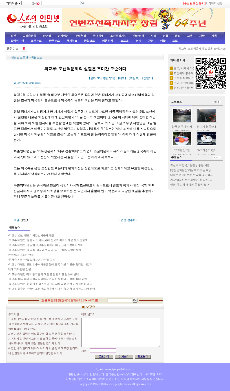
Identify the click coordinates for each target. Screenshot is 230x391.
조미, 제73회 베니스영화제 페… (193, 83)
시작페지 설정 (214, 3)
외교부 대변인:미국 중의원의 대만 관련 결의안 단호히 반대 (44, 274)
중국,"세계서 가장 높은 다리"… (192, 68)
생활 (163, 40)
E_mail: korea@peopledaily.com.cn (115, 369)
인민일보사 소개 (78, 374)
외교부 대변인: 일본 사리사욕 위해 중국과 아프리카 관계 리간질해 (48, 240)
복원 (105, 78)
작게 (111, 78)
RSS (159, 374)
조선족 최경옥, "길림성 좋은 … (192, 78)
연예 (138, 40)
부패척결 (80, 35)
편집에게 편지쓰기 (70, 300)
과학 (202, 35)
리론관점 (107, 40)
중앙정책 (138, 35)
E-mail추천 (90, 300)
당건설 (47, 35)
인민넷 (24, 220)
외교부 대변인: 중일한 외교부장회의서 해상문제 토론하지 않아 (46, 245)
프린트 (134, 78)
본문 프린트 (49, 300)
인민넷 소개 (96, 374)
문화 (177, 35)
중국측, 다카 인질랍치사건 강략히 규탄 (32, 259)
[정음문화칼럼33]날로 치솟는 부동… (192, 170)
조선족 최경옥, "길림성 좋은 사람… (191, 165)
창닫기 (148, 78)
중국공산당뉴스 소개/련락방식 (124, 374)
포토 (175, 40)
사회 (153, 35)
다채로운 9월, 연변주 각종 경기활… (191, 175)
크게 (99, 78)
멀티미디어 (17, 40)
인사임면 (63, 35)
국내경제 (98, 35)
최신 (13, 35)
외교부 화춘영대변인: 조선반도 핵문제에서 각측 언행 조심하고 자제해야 (52, 288)
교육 (189, 35)
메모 (122, 78)
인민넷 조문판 (19, 57)
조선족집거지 (118, 35)
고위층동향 (29, 35)
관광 (150, 40)
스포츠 (124, 40)
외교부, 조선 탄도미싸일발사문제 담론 (32, 235)
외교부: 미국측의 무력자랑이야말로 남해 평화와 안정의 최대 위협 (48, 279)
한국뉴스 (54, 40)
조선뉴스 (36, 40)
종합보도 (89, 40)
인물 (165, 35)
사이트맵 (149, 374)
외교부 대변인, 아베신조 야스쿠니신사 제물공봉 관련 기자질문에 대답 (50, 284)
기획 (214, 35)
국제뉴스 (71, 40)
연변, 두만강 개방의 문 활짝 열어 (189, 184)
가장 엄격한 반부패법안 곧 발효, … (191, 179)
